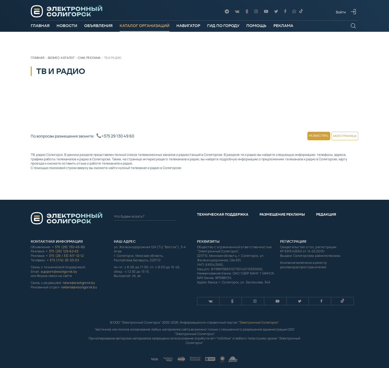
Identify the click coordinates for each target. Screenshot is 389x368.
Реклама (283, 25)
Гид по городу (223, 25)
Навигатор (188, 25)
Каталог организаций (144, 25)
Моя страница (340, 135)
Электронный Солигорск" (258, 317)
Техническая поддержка (222, 209)
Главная (40, 25)
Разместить (305, 135)
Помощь (256, 25)
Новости (67, 25)
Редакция (326, 209)
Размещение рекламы (282, 209)
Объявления (98, 25)
